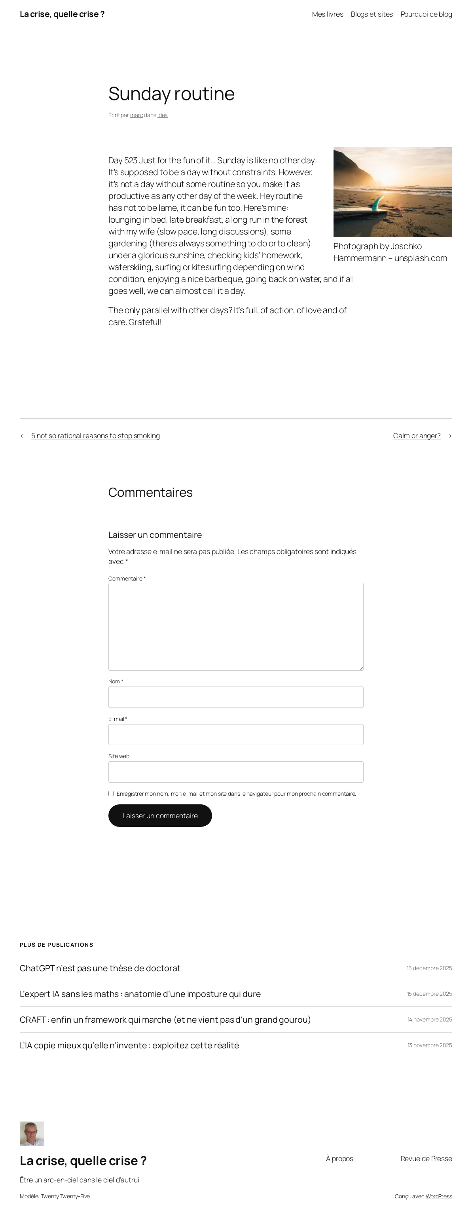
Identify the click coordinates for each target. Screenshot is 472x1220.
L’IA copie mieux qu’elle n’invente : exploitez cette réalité (129, 1045)
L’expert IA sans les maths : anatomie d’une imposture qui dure (140, 994)
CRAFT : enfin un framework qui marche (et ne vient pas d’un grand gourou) (165, 1019)
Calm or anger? (417, 435)
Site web (118, 756)
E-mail (117, 719)
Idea (162, 115)
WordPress (439, 1196)
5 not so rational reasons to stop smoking (95, 435)
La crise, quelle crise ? (62, 13)
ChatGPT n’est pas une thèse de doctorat (100, 968)
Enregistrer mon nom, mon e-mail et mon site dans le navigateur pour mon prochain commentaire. (236, 793)
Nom (115, 681)
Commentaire (127, 578)
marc (136, 115)
